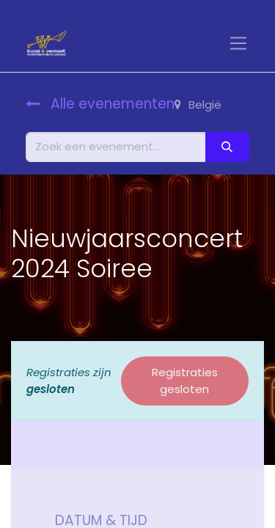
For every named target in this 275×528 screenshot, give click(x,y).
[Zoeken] (227, 147)
